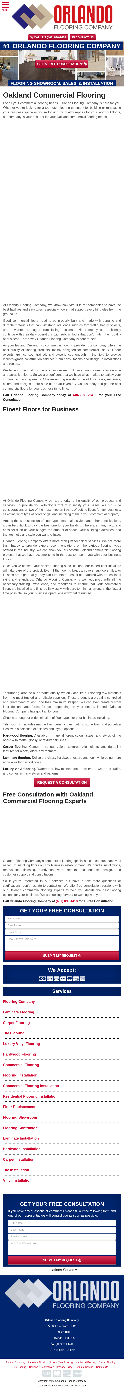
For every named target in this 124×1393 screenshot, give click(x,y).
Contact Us (83, 37)
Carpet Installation (18, 1159)
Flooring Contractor (20, 1128)
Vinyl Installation (17, 1180)
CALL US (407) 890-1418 (48, 37)
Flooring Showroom (20, 1117)
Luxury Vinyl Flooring (21, 1044)
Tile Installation (16, 1170)
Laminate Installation (21, 1138)
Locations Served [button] (61, 1270)
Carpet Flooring (16, 1023)
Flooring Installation (20, 1075)
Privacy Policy (64, 1367)
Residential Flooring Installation (30, 1096)
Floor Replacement (19, 1107)
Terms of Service (84, 1367)
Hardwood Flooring (19, 1054)
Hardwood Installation (22, 1149)
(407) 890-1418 (84, 395)
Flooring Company (19, 1002)
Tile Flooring (14, 1033)
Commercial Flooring (21, 1065)
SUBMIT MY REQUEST (62, 955)
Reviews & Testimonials (41, 1367)
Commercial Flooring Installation (31, 1086)
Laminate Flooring (18, 1012)
